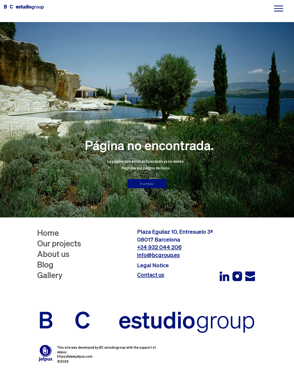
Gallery (49, 276)
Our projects (59, 244)
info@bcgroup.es (158, 255)
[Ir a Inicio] (147, 183)
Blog (45, 265)
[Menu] (278, 8)
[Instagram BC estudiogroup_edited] (237, 276)
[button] (150, 275)
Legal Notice (153, 265)
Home (48, 234)
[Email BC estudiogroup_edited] (250, 276)
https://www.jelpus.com (74, 356)
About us (53, 255)
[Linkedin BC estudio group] (224, 276)
